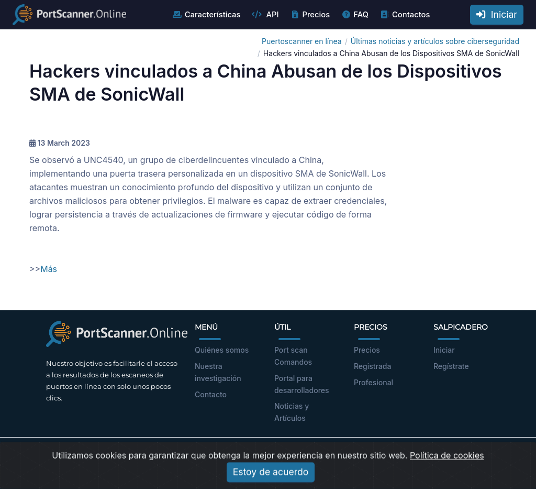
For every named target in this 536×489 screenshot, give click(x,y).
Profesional (373, 382)
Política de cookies (447, 471)
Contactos (404, 14)
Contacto (211, 394)
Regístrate (451, 366)
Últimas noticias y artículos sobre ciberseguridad (435, 41)
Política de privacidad (319, 454)
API (264, 14)
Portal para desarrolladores (301, 384)
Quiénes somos (222, 349)
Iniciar (496, 14)
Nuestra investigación (218, 372)
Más (48, 269)
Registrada (373, 366)
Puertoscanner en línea (302, 41)
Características (206, 14)
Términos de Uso (245, 454)
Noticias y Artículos (291, 411)
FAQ (354, 14)
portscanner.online (122, 454)
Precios (309, 14)
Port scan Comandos (293, 355)
